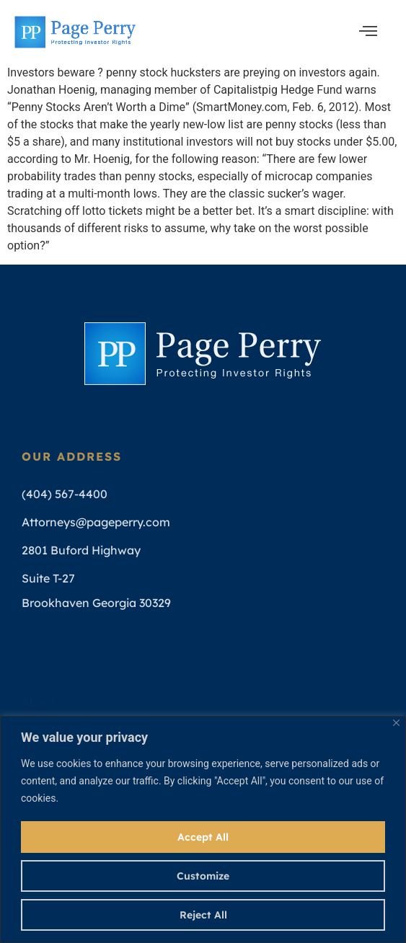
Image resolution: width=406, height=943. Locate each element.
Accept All (203, 837)
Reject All (203, 914)
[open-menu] (368, 32)
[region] (203, 829)
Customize (203, 875)
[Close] (396, 723)
